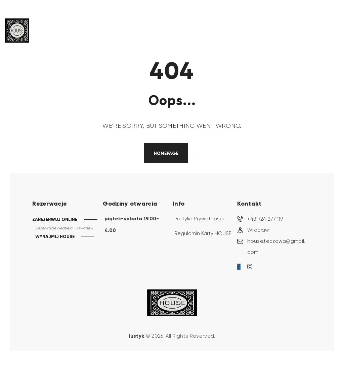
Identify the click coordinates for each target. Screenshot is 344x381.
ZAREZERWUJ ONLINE (54, 219)
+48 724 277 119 (265, 219)
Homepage (166, 153)
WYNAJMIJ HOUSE (55, 237)
